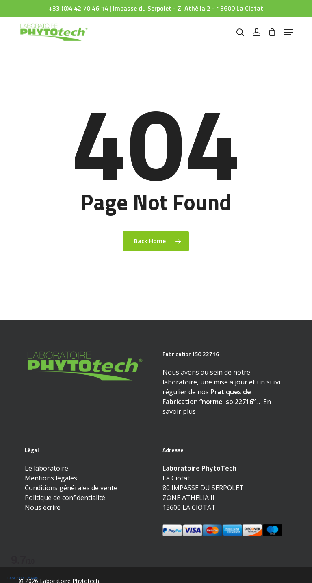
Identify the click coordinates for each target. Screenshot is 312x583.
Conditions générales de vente (71, 487)
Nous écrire (43, 507)
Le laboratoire (46, 468)
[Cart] (272, 32)
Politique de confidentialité (65, 497)
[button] (288, 32)
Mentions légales (51, 478)
